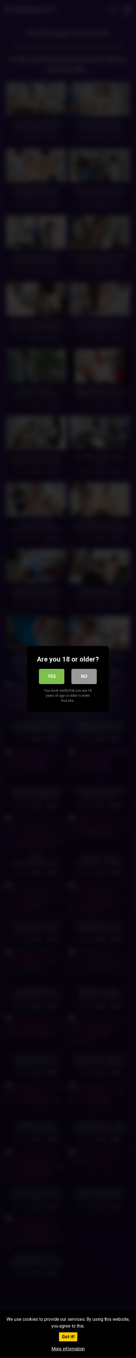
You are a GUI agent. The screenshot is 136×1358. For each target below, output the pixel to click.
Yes (52, 676)
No (84, 676)
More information (68, 1349)
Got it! (68, 1336)
